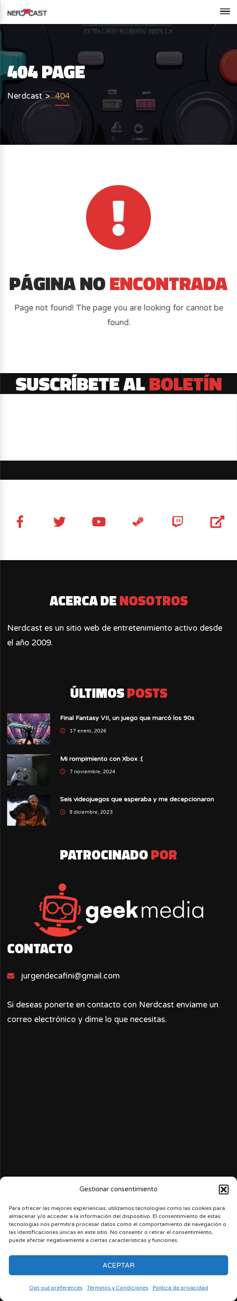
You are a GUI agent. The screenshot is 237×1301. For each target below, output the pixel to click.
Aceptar (118, 1265)
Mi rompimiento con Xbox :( (101, 759)
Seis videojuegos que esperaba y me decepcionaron (137, 799)
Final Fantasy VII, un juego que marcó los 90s (127, 718)
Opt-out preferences (56, 1288)
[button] (223, 1189)
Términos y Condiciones (117, 1288)
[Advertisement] (118, 1139)
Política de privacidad (180, 1288)
